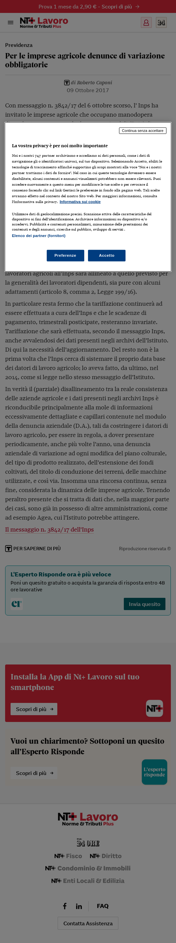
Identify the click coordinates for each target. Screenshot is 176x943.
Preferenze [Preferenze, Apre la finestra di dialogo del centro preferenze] (65, 255)
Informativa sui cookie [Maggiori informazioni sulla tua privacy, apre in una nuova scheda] (80, 202)
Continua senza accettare (143, 131)
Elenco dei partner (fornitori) (38, 236)
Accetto (107, 255)
